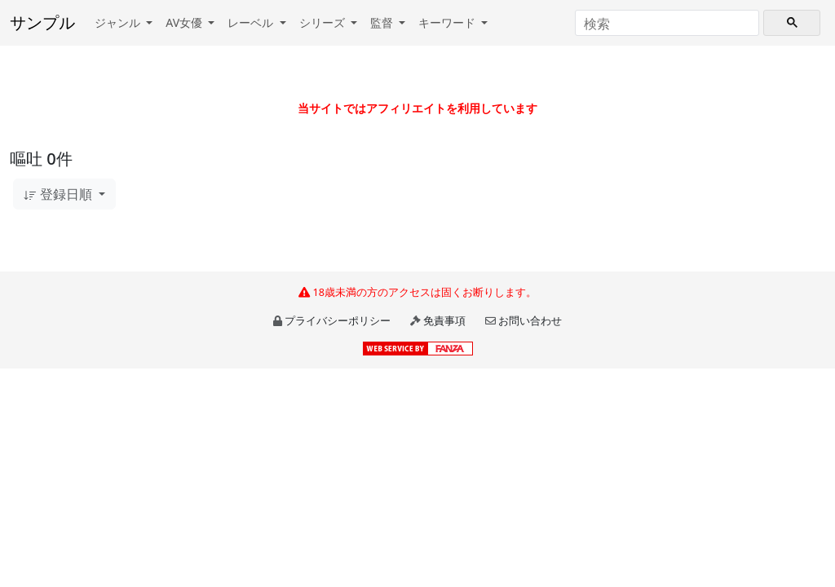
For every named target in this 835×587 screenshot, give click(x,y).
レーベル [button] (252, 22)
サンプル (42, 22)
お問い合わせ (530, 320)
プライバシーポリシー (338, 320)
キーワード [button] (448, 22)
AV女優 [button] (185, 22)
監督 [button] (383, 22)
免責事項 (444, 320)
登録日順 (59, 194)
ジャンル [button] (119, 22)
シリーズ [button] (323, 22)
